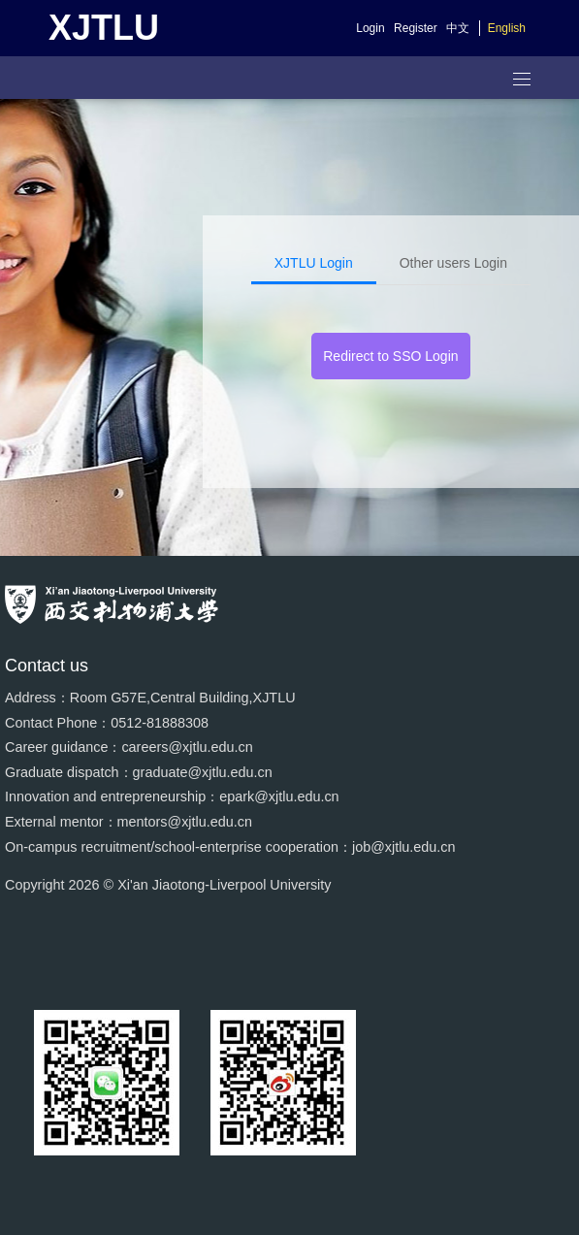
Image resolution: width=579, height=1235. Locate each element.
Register (415, 28)
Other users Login (453, 263)
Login (370, 28)
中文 (457, 28)
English (507, 28)
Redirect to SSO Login (390, 356)
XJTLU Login (313, 263)
